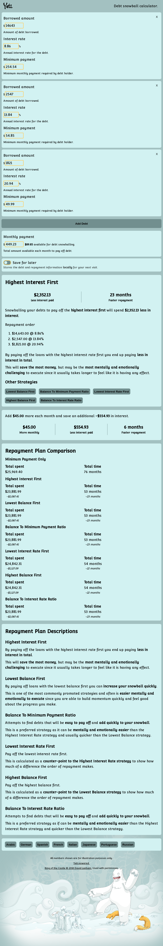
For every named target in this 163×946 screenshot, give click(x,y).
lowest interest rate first (111, 391)
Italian (73, 844)
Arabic (10, 844)
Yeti (7, 6)
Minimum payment (19, 60)
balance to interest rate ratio (61, 400)
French (58, 844)
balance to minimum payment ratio (64, 391)
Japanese (89, 844)
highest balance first (20, 400)
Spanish (42, 844)
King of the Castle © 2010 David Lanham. (68, 868)
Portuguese (109, 844)
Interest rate (14, 39)
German (26, 844)
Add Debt (81, 223)
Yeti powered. (81, 863)
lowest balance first (20, 391)
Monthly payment (18, 237)
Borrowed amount (18, 18)
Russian (127, 844)
